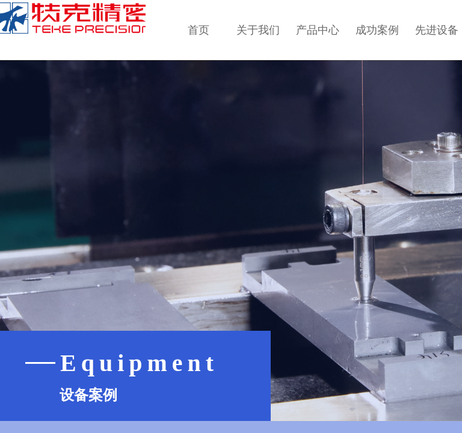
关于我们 (258, 30)
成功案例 (377, 30)
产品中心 (317, 30)
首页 (198, 30)
